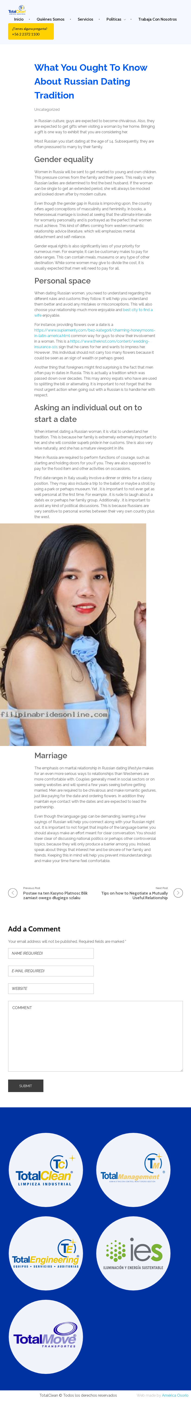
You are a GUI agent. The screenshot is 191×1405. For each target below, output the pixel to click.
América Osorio (175, 1396)
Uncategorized (47, 109)
